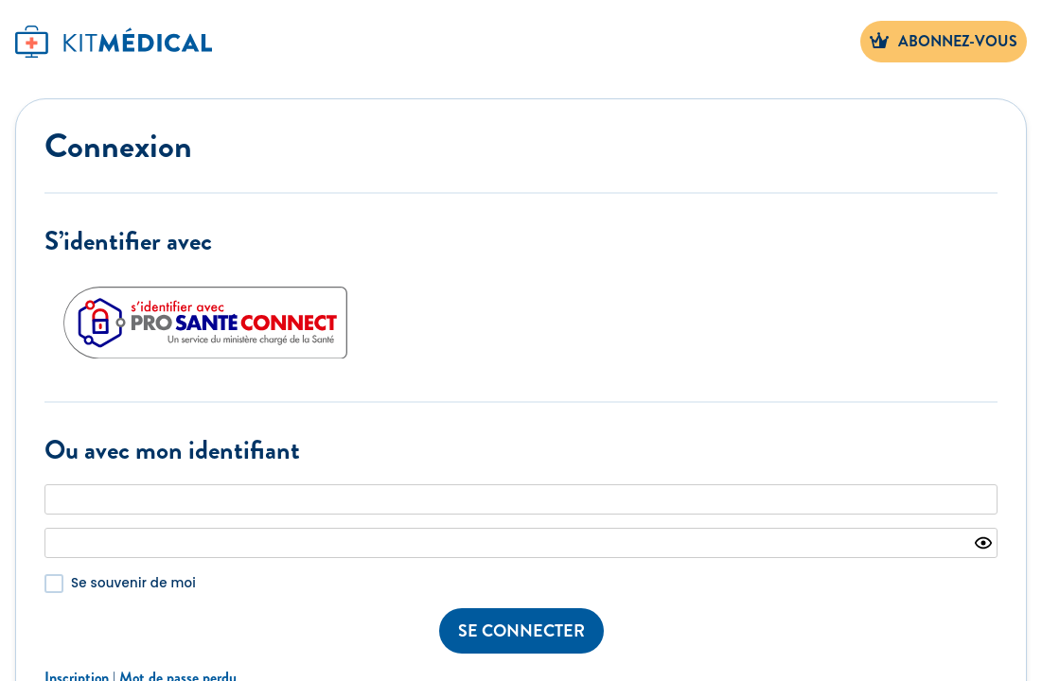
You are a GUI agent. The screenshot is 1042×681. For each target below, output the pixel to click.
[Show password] (983, 543)
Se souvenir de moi (133, 583)
